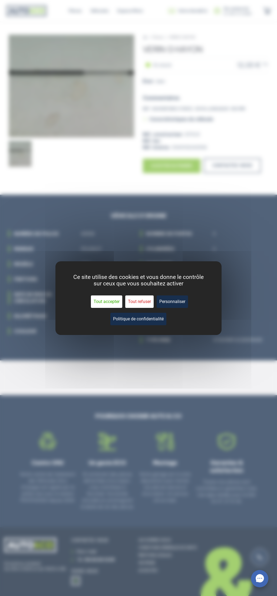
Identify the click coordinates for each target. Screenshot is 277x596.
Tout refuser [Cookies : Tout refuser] (139, 301)
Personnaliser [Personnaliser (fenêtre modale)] (172, 301)
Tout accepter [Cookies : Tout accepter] (107, 301)
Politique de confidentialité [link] (138, 318)
